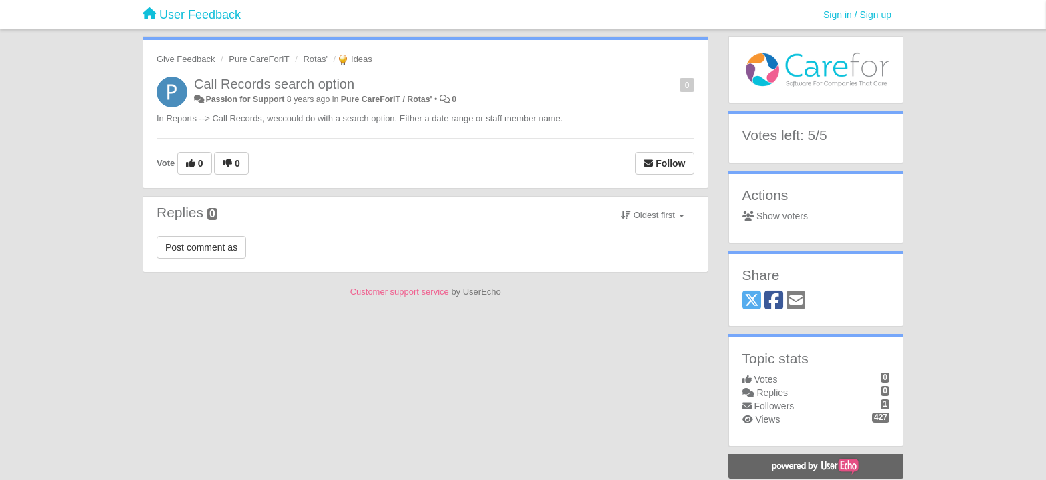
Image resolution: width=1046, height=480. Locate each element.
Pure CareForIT (259, 59)
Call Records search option (274, 84)
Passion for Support (244, 99)
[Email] (796, 301)
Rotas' (315, 59)
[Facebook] (773, 301)
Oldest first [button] (652, 215)
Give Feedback (186, 59)
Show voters (775, 216)
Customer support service (399, 292)
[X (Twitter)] (751, 301)
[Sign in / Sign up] (857, 14)
